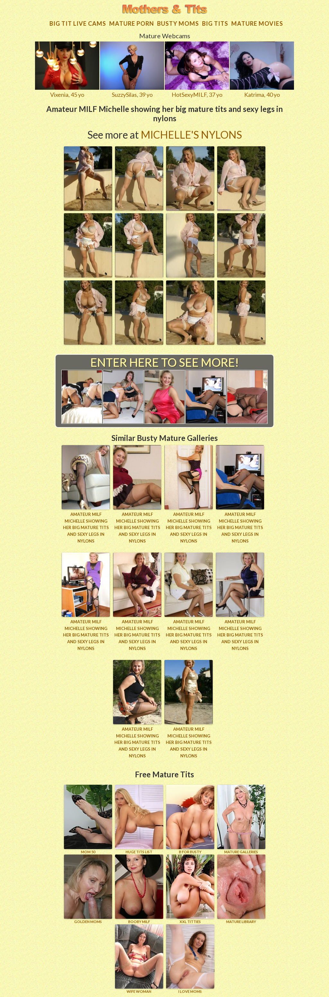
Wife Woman (139, 958)
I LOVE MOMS (190, 958)
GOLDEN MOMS (88, 889)
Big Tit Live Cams (77, 23)
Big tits (215, 23)
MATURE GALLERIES (241, 819)
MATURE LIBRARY (241, 889)
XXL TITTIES (190, 889)
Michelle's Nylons (191, 134)
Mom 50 (88, 819)
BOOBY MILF (139, 889)
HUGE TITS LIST (139, 819)
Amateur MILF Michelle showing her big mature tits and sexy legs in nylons (86, 528)
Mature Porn (131, 23)
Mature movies (257, 23)
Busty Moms (178, 23)
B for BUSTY (190, 819)
